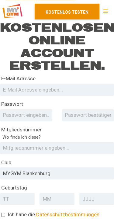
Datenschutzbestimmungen (67, 214)
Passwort (12, 104)
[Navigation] (105, 11)
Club (6, 162)
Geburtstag (14, 188)
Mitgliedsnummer (21, 134)
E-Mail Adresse (18, 78)
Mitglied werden (67, 11)
